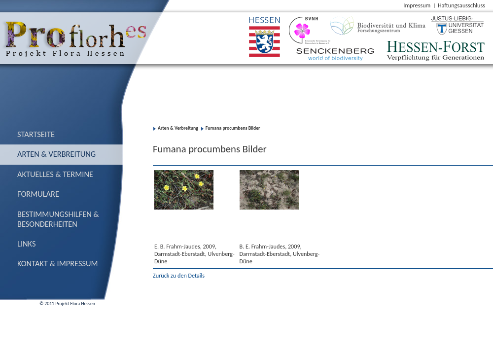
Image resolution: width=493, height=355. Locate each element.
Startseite (36, 134)
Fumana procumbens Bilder (233, 128)
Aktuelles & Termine (55, 174)
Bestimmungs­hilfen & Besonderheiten (58, 219)
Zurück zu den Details (179, 275)
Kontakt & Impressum (57, 263)
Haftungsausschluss (461, 5)
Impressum (416, 5)
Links (26, 243)
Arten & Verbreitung (56, 154)
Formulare (38, 194)
